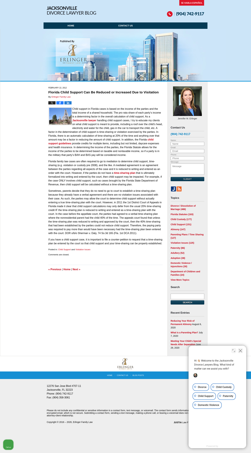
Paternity (178, 248)
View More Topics (180, 280)
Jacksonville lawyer (84, 120)
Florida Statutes (182, 214)
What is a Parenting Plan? (184, 332)
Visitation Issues (82, 249)
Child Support (64, 249)
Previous (54, 269)
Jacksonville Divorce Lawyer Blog (71, 10)
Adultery (177, 253)
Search (187, 302)
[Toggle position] (233, 350)
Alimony (178, 229)
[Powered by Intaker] (224, 446)
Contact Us (125, 25)
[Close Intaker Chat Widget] (240, 350)
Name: (173, 140)
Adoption (178, 258)
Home (71, 25)
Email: (173, 147)
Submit (187, 179)
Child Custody (181, 219)
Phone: (174, 155)
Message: (175, 162)
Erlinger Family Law (83, 422)
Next (76, 269)
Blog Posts (138, 375)
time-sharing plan (124, 173)
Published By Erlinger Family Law (185, 8)
